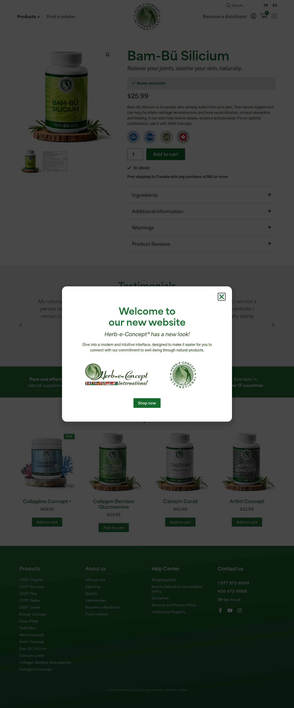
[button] (221, 296)
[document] (147, 354)
